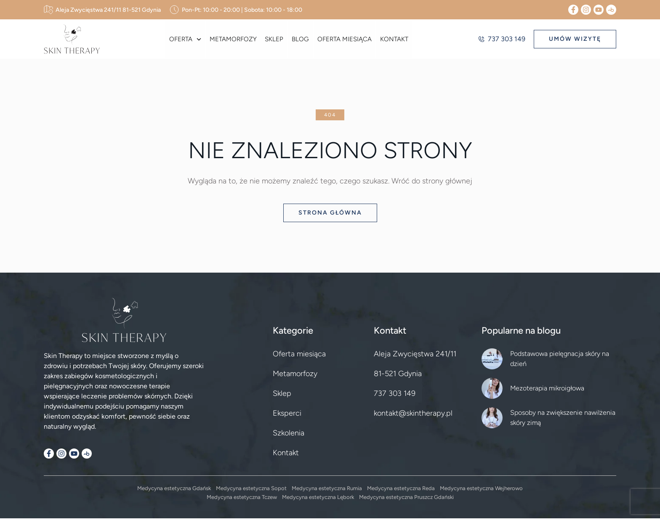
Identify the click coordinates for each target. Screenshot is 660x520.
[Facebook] (573, 10)
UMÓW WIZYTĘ (575, 39)
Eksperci (287, 414)
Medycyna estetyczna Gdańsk (174, 490)
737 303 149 (501, 40)
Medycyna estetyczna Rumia (327, 490)
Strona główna (330, 214)
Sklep (274, 40)
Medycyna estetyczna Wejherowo (481, 490)
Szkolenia (288, 434)
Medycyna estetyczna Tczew (242, 499)
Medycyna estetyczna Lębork (318, 499)
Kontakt (392, 40)
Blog (300, 40)
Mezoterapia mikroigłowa (547, 390)
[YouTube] (598, 10)
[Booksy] (611, 10)
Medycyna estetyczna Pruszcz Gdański (406, 499)
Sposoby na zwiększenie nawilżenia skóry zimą (562, 419)
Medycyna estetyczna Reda (401, 490)
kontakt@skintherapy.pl (413, 414)
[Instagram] (586, 10)
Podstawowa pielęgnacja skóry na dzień (559, 360)
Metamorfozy (234, 40)
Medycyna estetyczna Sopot (251, 490)
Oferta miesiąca (343, 40)
